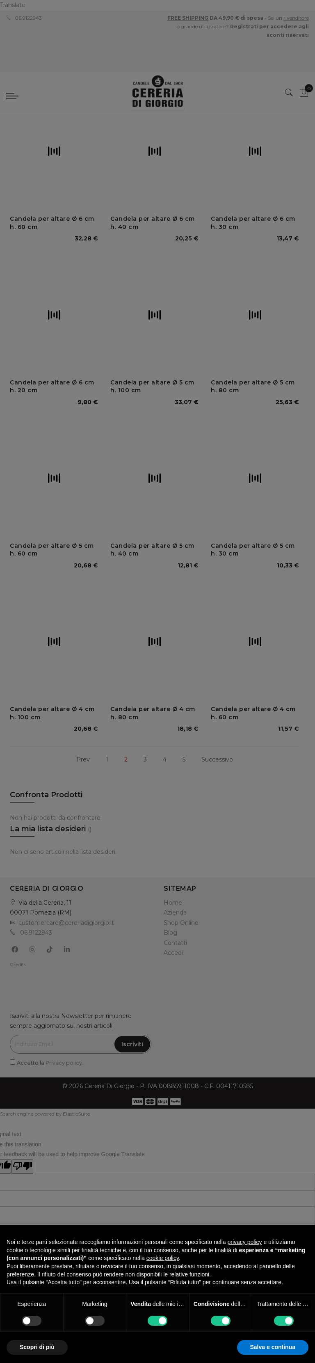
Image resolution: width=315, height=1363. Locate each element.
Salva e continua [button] (272, 1347)
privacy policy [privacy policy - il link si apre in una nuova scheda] (245, 1242)
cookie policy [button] (162, 1258)
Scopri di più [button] (37, 1347)
